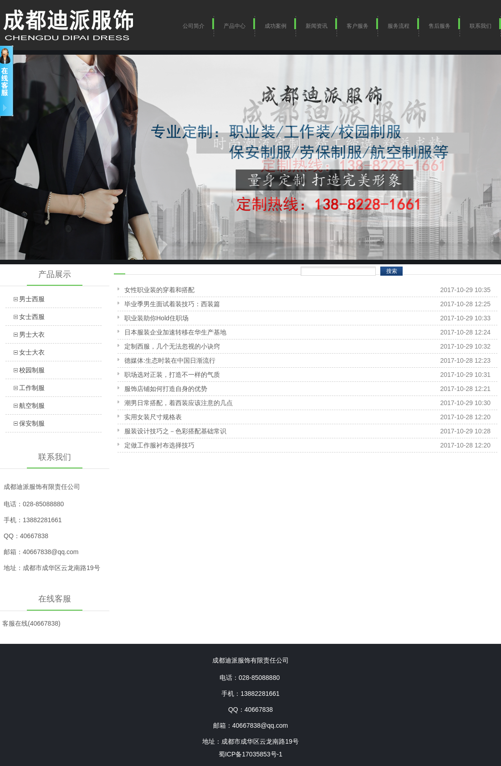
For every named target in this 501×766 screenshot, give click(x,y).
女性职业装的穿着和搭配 (159, 289)
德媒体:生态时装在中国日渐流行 (169, 360)
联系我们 (480, 26)
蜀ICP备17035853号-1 (250, 754)
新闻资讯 (316, 26)
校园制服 (32, 370)
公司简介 (193, 26)
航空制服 (32, 405)
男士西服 (32, 299)
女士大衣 (32, 352)
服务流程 (398, 26)
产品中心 (234, 26)
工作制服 (32, 387)
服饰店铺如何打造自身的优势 (165, 388)
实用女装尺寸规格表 (153, 417)
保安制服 (32, 423)
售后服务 (439, 26)
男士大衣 (32, 334)
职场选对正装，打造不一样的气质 (172, 374)
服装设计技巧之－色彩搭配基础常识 (175, 431)
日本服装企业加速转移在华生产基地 (175, 332)
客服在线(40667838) (31, 623)
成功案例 (275, 26)
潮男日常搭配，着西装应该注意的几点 (178, 402)
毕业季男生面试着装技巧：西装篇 (172, 304)
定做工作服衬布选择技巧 (159, 445)
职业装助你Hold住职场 (156, 318)
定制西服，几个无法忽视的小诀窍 (172, 346)
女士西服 (32, 316)
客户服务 (357, 26)
